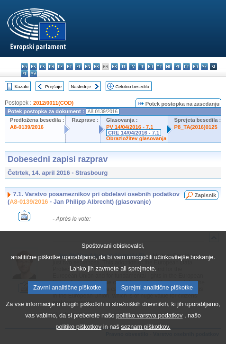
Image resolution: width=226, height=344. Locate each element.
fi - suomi (24, 73)
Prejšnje (53, 86)
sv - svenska (33, 73)
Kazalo (21, 86)
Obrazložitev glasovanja (136, 138)
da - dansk (51, 66)
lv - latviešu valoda (132, 66)
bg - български (24, 66)
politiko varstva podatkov (149, 334)
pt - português (186, 66)
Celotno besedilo (132, 86)
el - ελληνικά (78, 66)
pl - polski (177, 66)
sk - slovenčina (204, 66)
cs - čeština (42, 66)
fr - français (96, 66)
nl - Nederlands (168, 66)
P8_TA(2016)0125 (195, 127)
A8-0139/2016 (27, 127)
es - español (33, 66)
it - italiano (123, 66)
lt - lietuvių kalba (141, 66)
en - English (87, 66)
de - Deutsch (60, 66)
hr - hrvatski (114, 66)
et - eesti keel (69, 66)
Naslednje (81, 86)
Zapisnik (205, 195)
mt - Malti (159, 66)
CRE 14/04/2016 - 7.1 (133, 133)
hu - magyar (150, 66)
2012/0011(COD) (53, 103)
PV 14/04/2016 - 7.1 (130, 127)
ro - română (195, 66)
